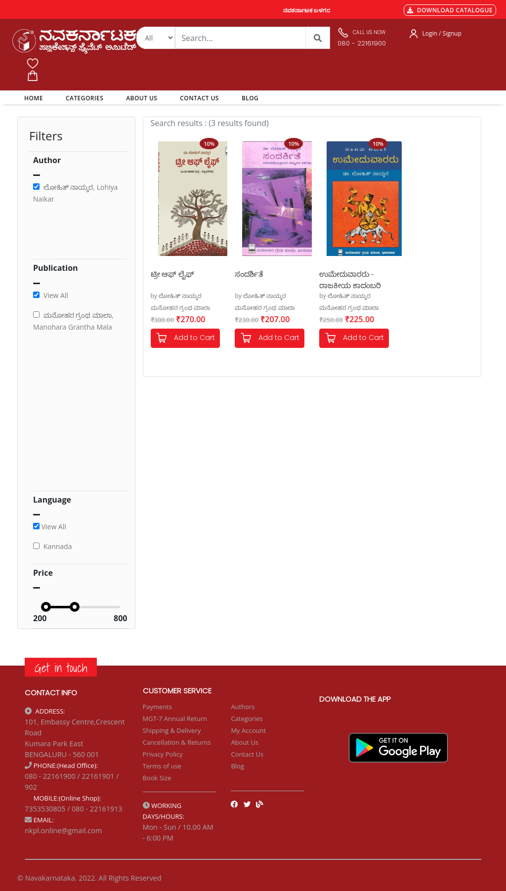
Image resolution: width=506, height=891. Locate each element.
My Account (248, 730)
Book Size (157, 777)
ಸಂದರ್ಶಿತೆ (249, 274)
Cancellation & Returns (177, 742)
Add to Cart (185, 338)
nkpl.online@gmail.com (63, 830)
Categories (246, 718)
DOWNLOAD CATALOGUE (450, 10)
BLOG (250, 98)
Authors (242, 706)
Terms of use (162, 766)
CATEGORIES (84, 98)
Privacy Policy (163, 754)
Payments (157, 706)
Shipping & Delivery (172, 730)
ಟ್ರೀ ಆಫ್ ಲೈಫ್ (173, 274)
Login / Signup (442, 33)
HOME (35, 97)
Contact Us (247, 754)
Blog (237, 766)
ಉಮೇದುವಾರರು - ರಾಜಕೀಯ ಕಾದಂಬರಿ (350, 279)
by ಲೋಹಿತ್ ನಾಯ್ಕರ (176, 296)
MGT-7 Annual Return (175, 718)
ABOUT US (141, 98)
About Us (244, 742)
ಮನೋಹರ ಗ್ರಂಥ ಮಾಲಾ (180, 307)
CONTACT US (199, 98)
